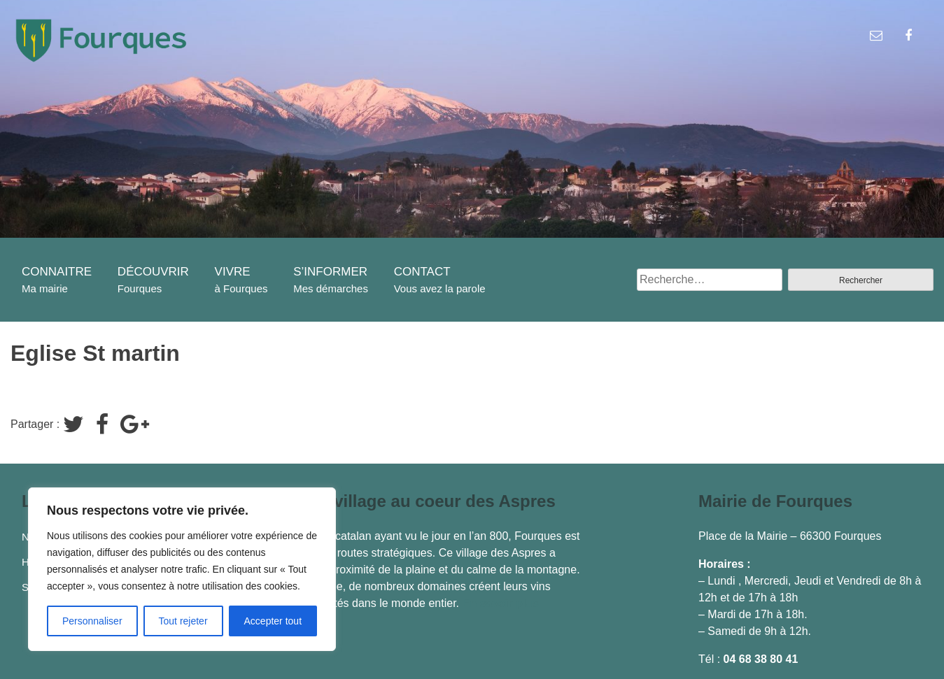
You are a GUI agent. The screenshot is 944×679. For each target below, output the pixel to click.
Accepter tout (273, 621)
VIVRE (233, 271)
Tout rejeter (183, 621)
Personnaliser (92, 621)
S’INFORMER (330, 271)
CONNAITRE (57, 271)
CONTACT (422, 271)
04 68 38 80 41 (761, 659)
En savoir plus (500, 603)
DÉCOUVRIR (153, 271)
